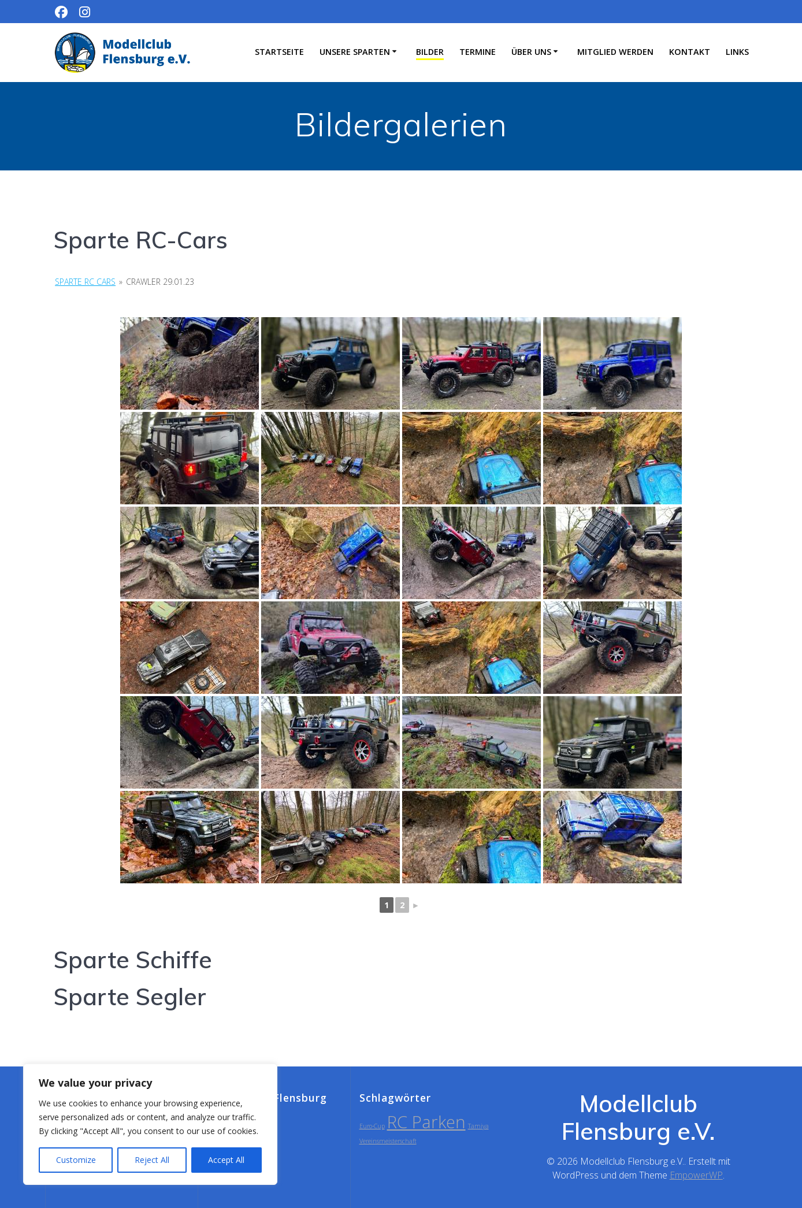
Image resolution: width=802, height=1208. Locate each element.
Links (737, 51)
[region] (150, 1124)
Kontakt (689, 51)
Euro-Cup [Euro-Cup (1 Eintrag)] (372, 1126)
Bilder (430, 51)
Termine (477, 51)
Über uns (531, 51)
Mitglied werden (615, 51)
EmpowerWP (696, 1175)
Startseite (279, 51)
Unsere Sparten (355, 51)
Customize (76, 1159)
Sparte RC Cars (85, 281)
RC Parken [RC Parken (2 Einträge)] (426, 1121)
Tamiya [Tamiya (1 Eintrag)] (478, 1126)
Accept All (226, 1159)
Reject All (152, 1159)
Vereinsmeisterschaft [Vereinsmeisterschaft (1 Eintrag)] (388, 1141)
